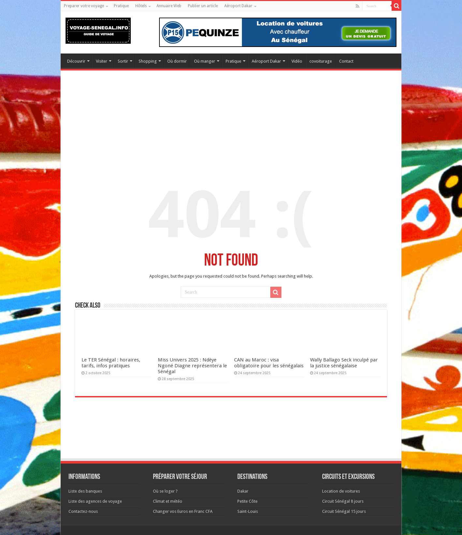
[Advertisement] (231, 124)
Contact (346, 61)
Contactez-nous (83, 511)
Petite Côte (247, 501)
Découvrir (76, 61)
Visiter (101, 61)
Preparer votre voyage (84, 6)
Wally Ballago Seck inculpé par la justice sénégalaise (344, 363)
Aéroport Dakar (238, 6)
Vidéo (296, 61)
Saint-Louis (247, 511)
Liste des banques (85, 491)
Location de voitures (341, 491)
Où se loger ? (165, 491)
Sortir (123, 61)
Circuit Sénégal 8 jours (343, 501)
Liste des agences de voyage (95, 501)
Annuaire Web (168, 6)
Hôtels (141, 6)
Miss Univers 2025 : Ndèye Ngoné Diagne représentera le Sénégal (192, 365)
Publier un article (203, 6)
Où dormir (177, 61)
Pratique (121, 6)
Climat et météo (167, 501)
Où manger (204, 61)
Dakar (242, 491)
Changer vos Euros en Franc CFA (183, 511)
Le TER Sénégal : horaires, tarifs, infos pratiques (111, 363)
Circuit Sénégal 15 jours (344, 511)
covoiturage (320, 61)
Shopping (148, 61)
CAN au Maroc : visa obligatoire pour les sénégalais (269, 363)
